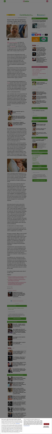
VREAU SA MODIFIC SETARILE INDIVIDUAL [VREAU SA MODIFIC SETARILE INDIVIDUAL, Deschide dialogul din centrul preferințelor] (46, 426)
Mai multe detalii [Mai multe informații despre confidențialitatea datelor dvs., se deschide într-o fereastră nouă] (18, 423)
